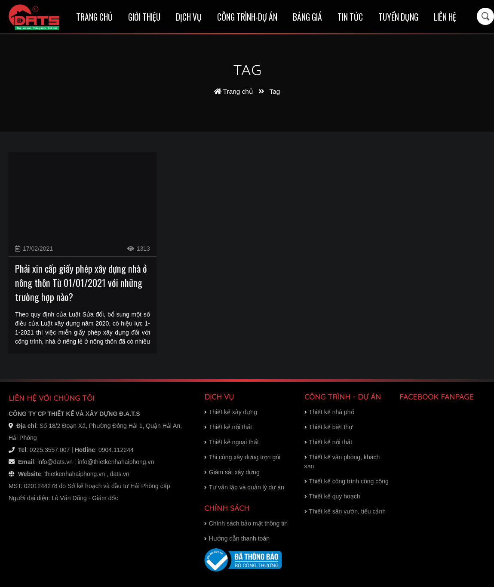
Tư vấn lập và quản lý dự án (244, 487)
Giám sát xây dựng (232, 472)
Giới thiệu (144, 17)
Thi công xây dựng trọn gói (242, 457)
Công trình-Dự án (247, 17)
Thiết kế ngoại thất (231, 442)
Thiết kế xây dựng (230, 412)
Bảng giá (307, 17)
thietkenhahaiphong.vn (74, 473)
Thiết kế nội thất (328, 442)
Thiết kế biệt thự (328, 427)
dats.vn (119, 473)
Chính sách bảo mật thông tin (246, 523)
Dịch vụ (189, 17)
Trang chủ (94, 17)
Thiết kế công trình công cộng (346, 481)
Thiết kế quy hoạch (332, 496)
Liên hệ (445, 17)
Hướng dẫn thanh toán (237, 538)
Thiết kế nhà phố (329, 412)
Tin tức (350, 17)
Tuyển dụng (398, 17)
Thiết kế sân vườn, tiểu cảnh (345, 511)
